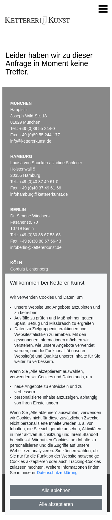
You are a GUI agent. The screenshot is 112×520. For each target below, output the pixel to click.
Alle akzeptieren (56, 504)
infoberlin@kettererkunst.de (36, 247)
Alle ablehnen (56, 490)
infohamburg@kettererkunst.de (39, 194)
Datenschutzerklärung (57, 472)
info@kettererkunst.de (30, 141)
